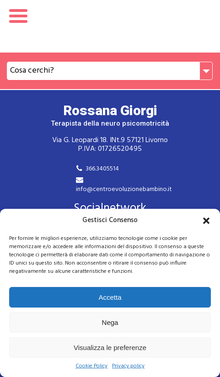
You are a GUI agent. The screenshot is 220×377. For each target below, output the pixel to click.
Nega (110, 322)
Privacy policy (128, 366)
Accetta (109, 297)
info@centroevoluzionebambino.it (124, 189)
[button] (206, 220)
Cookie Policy (91, 366)
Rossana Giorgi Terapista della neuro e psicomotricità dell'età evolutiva (110, 26)
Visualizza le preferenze (110, 347)
